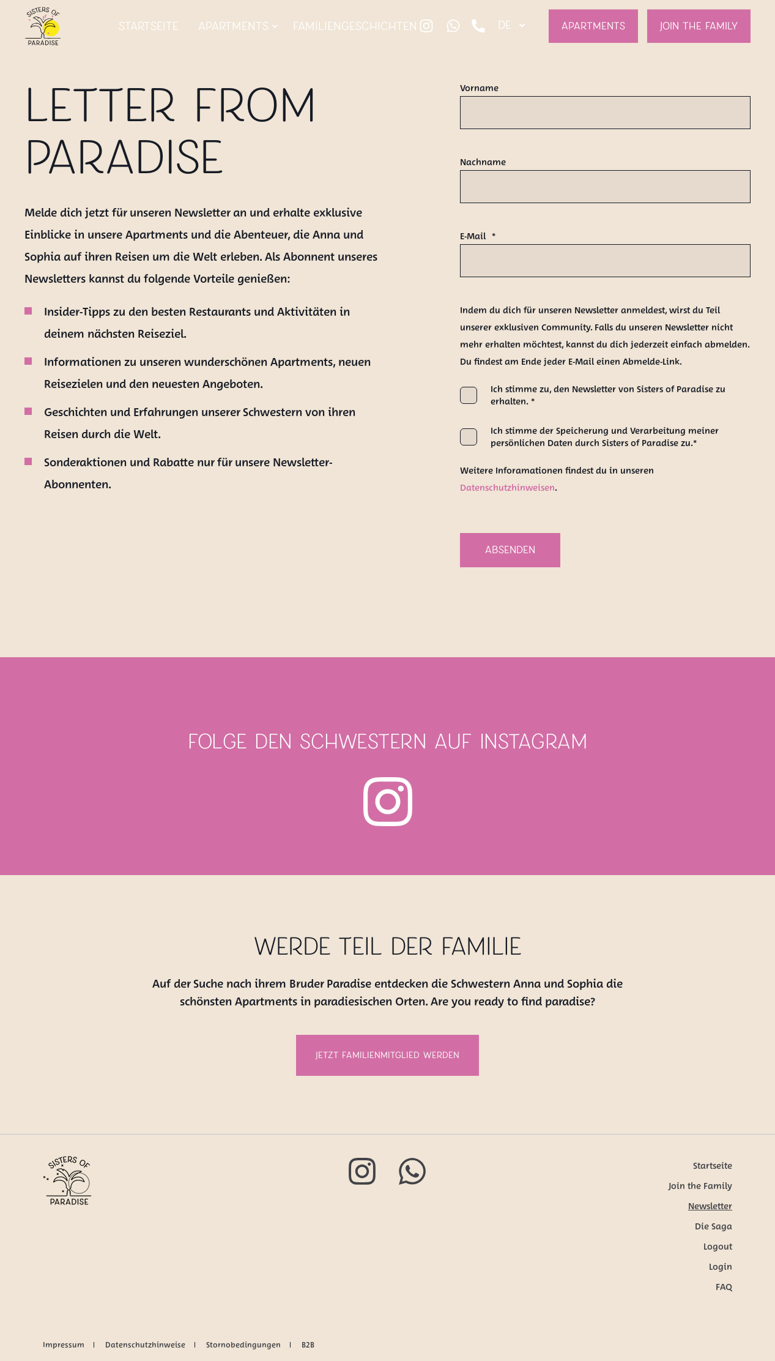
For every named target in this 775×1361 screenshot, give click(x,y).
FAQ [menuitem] (724, 1286)
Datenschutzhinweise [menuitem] (145, 1344)
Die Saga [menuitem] (713, 1226)
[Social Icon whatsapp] (453, 26)
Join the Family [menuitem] (700, 1185)
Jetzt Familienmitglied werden (387, 1055)
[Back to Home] (42, 37)
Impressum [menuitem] (63, 1344)
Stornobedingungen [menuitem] (243, 1344)
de (504, 24)
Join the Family (699, 26)
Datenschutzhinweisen (507, 487)
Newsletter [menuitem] (710, 1206)
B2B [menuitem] (308, 1344)
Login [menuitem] (720, 1266)
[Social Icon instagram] (426, 26)
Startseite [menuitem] (712, 1165)
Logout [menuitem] (717, 1246)
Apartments (593, 26)
